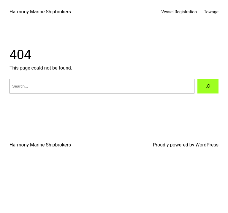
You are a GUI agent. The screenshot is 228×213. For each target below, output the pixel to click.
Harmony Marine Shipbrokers (40, 11)
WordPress (206, 145)
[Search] (207, 86)
